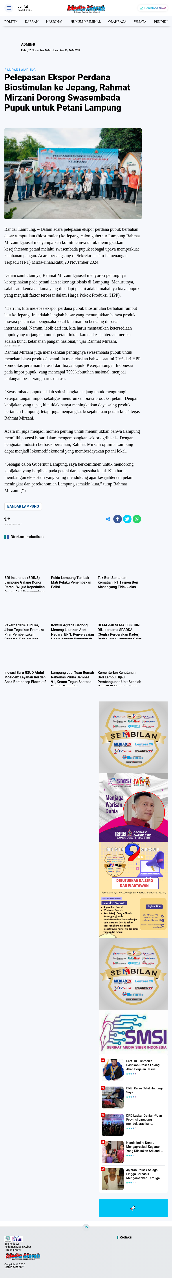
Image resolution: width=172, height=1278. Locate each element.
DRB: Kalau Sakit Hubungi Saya (143, 1090)
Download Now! (155, 8)
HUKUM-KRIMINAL (87, 21)
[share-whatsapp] (136, 519)
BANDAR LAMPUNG (20, 70)
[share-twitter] (127, 519)
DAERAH (32, 21)
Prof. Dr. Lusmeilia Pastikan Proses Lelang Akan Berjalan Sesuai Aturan (145, 1065)
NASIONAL (55, 21)
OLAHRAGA (119, 21)
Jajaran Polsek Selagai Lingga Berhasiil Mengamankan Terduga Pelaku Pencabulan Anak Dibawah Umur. (143, 1175)
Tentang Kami (12, 1250)
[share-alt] (107, 519)
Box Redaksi (11, 1244)
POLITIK (11, 21)
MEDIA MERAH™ (14, 1267)
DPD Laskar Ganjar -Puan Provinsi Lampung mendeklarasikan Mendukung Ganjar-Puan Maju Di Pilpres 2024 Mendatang (143, 1120)
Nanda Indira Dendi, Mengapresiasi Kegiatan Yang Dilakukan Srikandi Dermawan (142, 1147)
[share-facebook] (117, 519)
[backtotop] (86, 1228)
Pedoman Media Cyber (17, 1247)
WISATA (143, 21)
